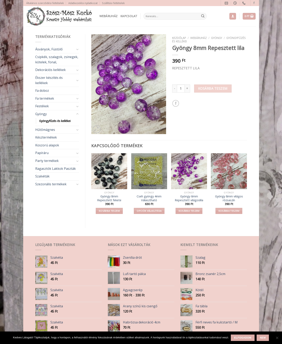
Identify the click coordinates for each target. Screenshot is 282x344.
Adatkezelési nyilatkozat (83, 3)
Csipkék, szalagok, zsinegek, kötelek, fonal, (56, 59)
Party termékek (47, 160)
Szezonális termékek (51, 184)
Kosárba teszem (213, 88)
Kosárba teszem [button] (109, 210)
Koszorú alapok (47, 145)
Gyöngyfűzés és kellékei (55, 121)
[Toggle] (77, 49)
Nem (263, 337)
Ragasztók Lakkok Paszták (55, 168)
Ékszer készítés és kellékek (49, 80)
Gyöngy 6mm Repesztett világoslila (189, 198)
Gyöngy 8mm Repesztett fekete (109, 198)
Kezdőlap (179, 38)
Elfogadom (242, 337)
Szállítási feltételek (113, 3)
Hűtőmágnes (45, 129)
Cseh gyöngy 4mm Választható (149, 198)
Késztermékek (46, 137)
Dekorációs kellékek (50, 70)
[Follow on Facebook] (254, 3)
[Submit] (202, 16)
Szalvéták (42, 176)
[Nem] (277, 339)
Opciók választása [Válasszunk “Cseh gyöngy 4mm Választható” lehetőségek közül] (149, 210)
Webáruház (108, 16)
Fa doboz (42, 90)
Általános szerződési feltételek (45, 3)
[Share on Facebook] (175, 103)
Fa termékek (44, 98)
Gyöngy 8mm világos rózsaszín (229, 198)
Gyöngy (41, 114)
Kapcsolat (128, 16)
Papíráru (42, 153)
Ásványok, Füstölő (49, 49)
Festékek (42, 106)
